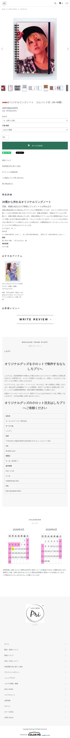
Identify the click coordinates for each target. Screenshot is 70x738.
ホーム (3, 9)
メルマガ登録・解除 (11, 683)
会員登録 (7, 700)
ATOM (11, 689)
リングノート (23, 9)
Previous (2, 48)
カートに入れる (35, 145)
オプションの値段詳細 (9, 172)
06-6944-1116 (10, 451)
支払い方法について (11, 661)
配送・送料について (11, 650)
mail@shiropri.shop (12, 481)
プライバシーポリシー (12, 672)
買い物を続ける (7, 184)
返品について (6, 160)
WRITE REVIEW (33, 319)
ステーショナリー (13, 9)
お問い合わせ (9, 717)
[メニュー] (66, 3)
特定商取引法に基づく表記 (11, 166)
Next (67, 48)
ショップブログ (9, 678)
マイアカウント (9, 695)
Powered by (35, 734)
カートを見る (9, 712)
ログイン (7, 706)
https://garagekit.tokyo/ (13, 491)
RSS (6, 689)
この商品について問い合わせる (13, 178)
